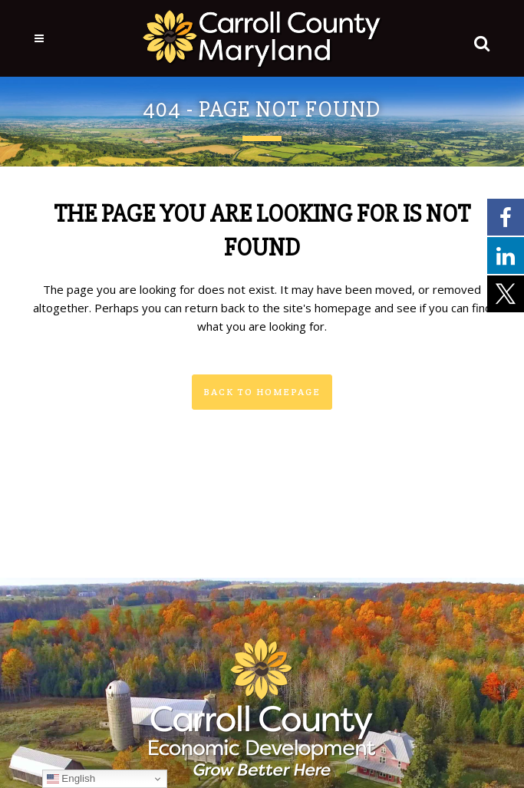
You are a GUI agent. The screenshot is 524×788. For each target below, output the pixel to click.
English (71, 779)
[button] (478, 40)
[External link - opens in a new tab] (505, 216)
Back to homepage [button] (262, 391)
